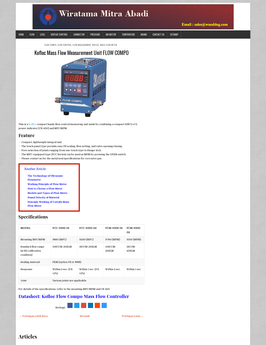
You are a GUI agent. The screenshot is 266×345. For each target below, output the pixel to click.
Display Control (59, 34)
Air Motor (111, 34)
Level (42, 34)
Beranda (85, 316)
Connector (79, 34)
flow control (64, 44)
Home (21, 34)
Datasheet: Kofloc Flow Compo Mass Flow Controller (73, 296)
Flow (32, 34)
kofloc (95, 44)
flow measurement (82, 44)
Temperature (128, 34)
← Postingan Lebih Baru (33, 316)
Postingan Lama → (132, 316)
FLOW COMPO (50, 44)
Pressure (95, 34)
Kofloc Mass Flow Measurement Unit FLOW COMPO (81, 52)
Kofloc (33, 124)
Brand (144, 34)
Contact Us (158, 34)
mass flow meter (108, 44)
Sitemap (174, 34)
